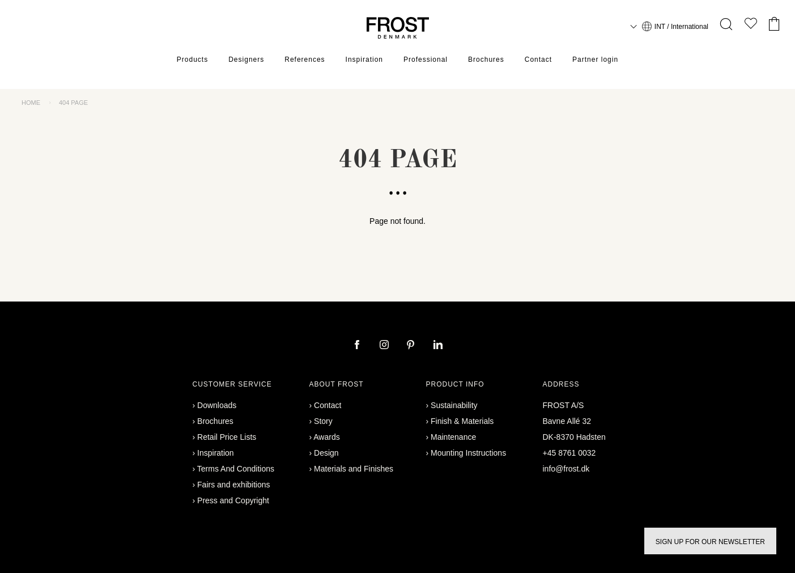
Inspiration (364, 59)
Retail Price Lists (226, 437)
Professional (425, 59)
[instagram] (385, 345)
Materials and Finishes (353, 468)
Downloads (216, 405)
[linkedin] (438, 345)
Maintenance (453, 437)
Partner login (595, 59)
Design (326, 452)
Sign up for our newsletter (710, 542)
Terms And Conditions (235, 468)
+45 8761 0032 (569, 452)
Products (192, 59)
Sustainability (454, 405)
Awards (326, 437)
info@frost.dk (566, 468)
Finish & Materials (462, 421)
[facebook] (358, 345)
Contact (538, 59)
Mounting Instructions (468, 452)
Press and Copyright (233, 500)
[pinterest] (412, 345)
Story (323, 421)
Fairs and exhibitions (233, 484)
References (304, 59)
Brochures (486, 59)
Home (31, 102)
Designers (246, 59)
